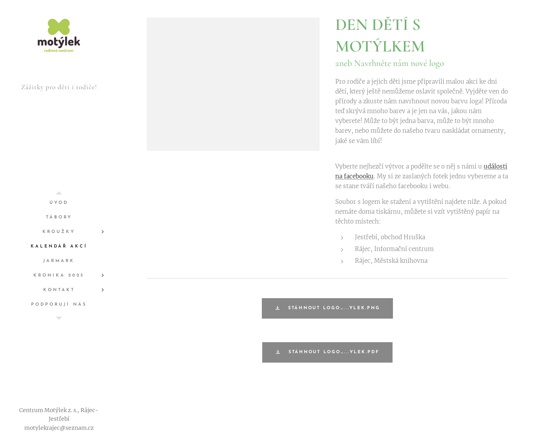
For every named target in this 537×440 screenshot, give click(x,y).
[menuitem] (58, 202)
